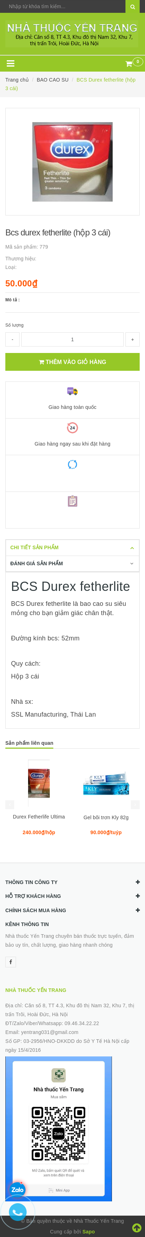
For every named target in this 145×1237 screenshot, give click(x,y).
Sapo (88, 1232)
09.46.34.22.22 (82, 1023)
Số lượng (14, 325)
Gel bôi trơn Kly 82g (106, 817)
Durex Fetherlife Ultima (39, 817)
